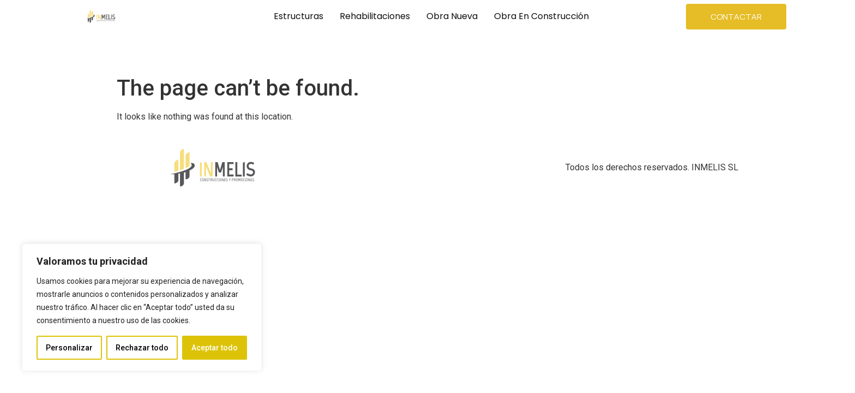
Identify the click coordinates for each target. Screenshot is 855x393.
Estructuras (298, 16)
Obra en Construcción (541, 16)
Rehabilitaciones (375, 16)
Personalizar (69, 347)
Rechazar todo (142, 347)
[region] (142, 307)
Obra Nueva (452, 16)
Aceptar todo (214, 347)
